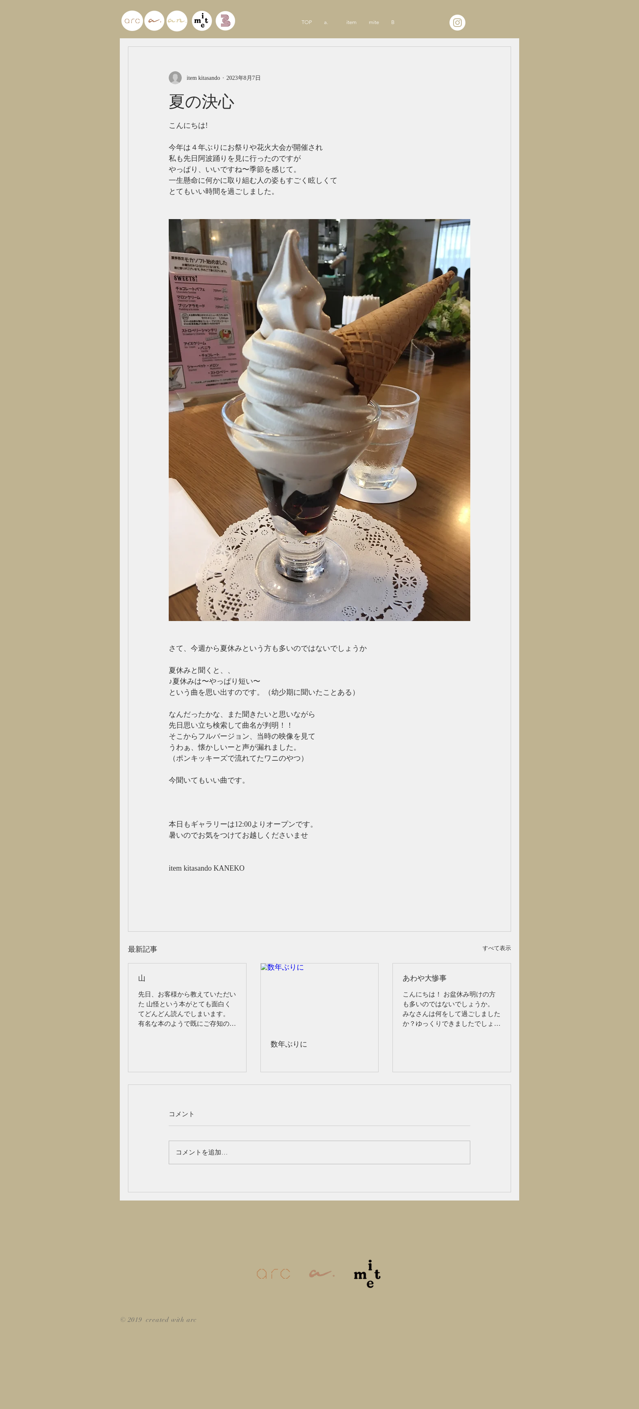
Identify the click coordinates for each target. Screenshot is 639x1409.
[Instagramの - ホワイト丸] (457, 23)
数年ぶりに (289, 1044)
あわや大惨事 (425, 978)
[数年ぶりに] (320, 996)
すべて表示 (497, 948)
